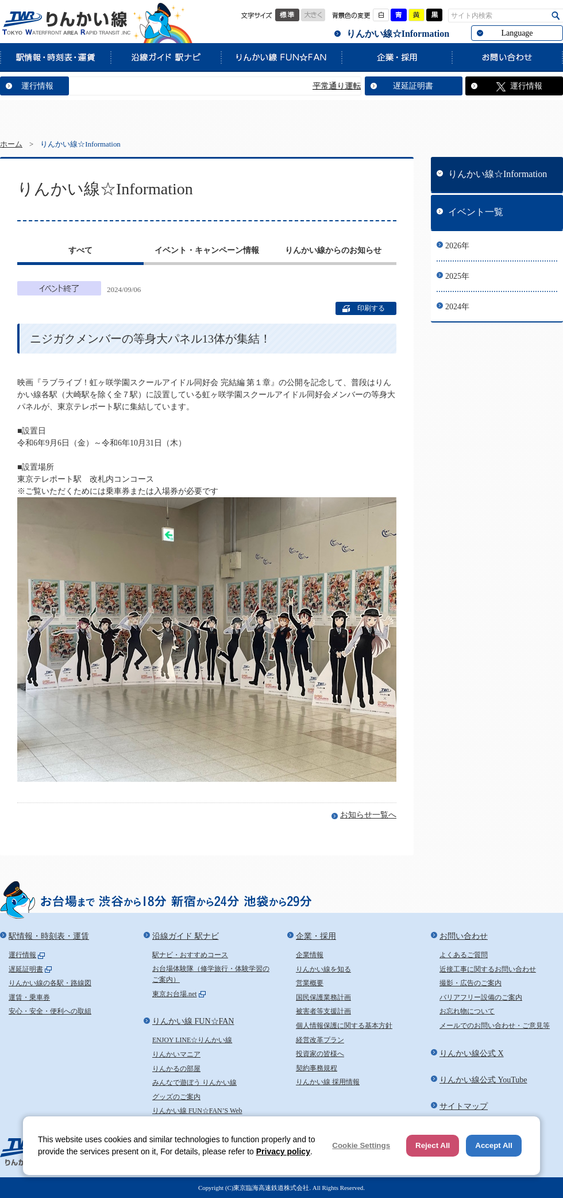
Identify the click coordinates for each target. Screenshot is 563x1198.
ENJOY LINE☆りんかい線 (192, 1040)
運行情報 (37, 86)
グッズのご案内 (176, 1097)
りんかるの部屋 (176, 1069)
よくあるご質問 (463, 955)
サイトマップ (463, 1106)
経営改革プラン (320, 1040)
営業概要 (309, 983)
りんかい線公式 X (471, 1053)
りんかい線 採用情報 (328, 1082)
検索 (556, 15)
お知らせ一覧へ (368, 815)
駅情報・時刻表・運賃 (55, 57)
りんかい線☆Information (397, 34)
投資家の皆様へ (320, 1054)
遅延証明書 (413, 86)
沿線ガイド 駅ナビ (165, 57)
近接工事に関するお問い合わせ (487, 969)
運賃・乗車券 (29, 997)
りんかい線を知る (323, 969)
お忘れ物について (467, 1011)
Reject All (432, 1145)
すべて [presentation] (80, 250)
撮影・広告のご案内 (470, 983)
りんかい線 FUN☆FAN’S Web (197, 1111)
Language (517, 33)
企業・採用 (396, 57)
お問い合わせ (507, 57)
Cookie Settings (361, 1145)
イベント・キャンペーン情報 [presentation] (207, 250)
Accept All (493, 1145)
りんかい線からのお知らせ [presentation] (333, 250)
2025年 (457, 276)
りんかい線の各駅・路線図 (50, 983)
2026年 (457, 245)
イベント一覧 (475, 212)
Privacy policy (283, 1151)
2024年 (457, 306)
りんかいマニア (176, 1054)
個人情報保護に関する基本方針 (344, 1026)
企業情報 (309, 955)
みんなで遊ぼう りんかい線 (194, 1082)
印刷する (371, 308)
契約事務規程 (316, 1068)
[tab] (80, 252)
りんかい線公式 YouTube (483, 1080)
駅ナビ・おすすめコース (190, 955)
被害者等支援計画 (323, 1011)
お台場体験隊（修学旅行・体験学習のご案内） (210, 974)
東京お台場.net (174, 994)
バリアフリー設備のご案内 (480, 997)
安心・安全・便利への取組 (50, 1011)
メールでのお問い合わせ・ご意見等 (494, 1026)
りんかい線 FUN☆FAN (281, 57)
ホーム (11, 144)
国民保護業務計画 (323, 997)
